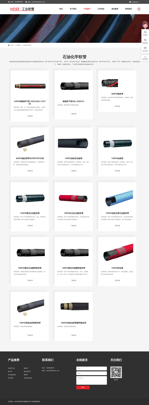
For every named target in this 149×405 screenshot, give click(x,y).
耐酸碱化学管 (27, 401)
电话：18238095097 (15, 2)
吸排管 (26, 368)
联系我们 (128, 9)
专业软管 (10, 378)
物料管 (26, 374)
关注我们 (116, 360)
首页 (61, 9)
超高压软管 (27, 371)
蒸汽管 (10, 371)
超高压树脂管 (19, 401)
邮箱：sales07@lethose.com (35, 2)
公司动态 (100, 9)
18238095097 (50, 368)
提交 (82, 387)
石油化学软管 (27, 45)
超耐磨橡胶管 (36, 401)
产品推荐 (13, 360)
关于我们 (73, 9)
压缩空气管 (11, 368)
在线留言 (82, 360)
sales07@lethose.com (52, 370)
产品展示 (87, 9)
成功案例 (114, 9)
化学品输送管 (12, 374)
